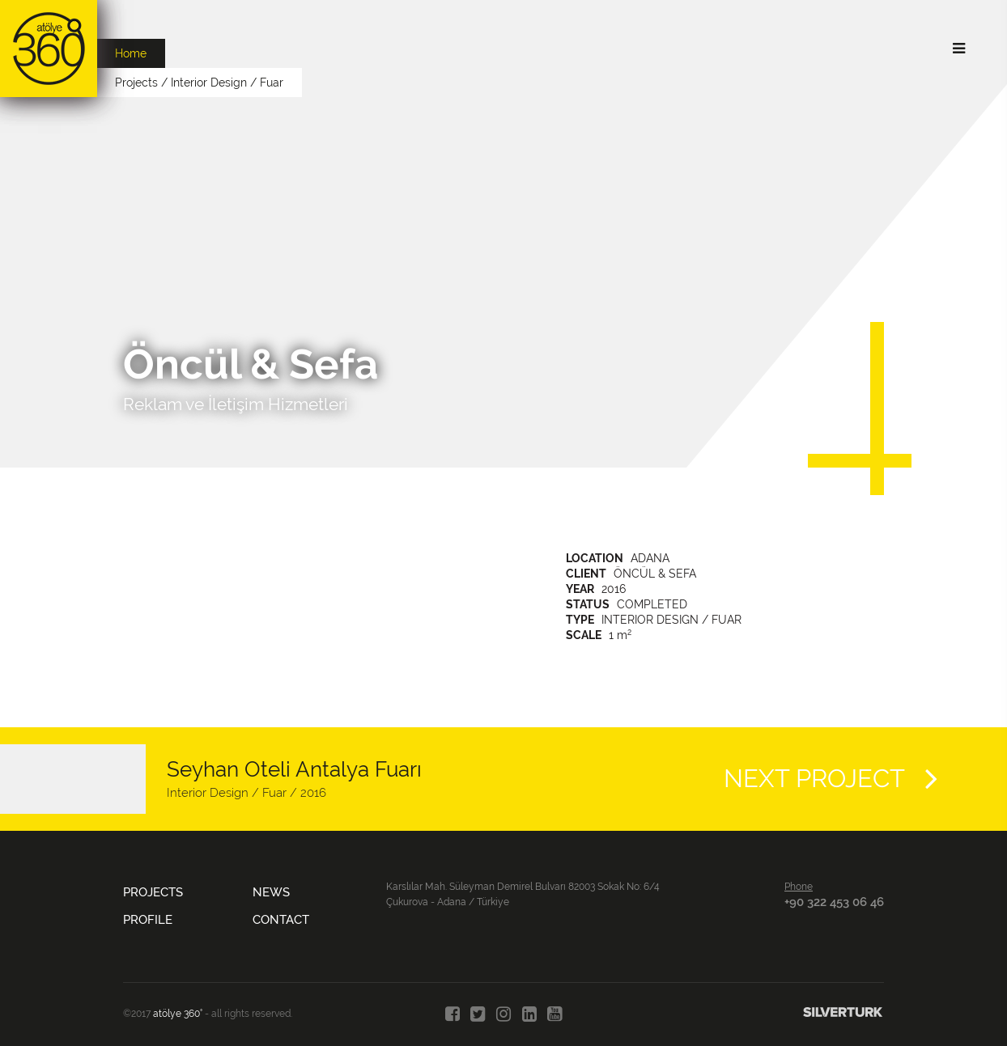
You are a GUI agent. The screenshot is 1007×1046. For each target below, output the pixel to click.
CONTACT (281, 920)
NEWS (271, 892)
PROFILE (147, 920)
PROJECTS (153, 892)
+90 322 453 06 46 (834, 902)
